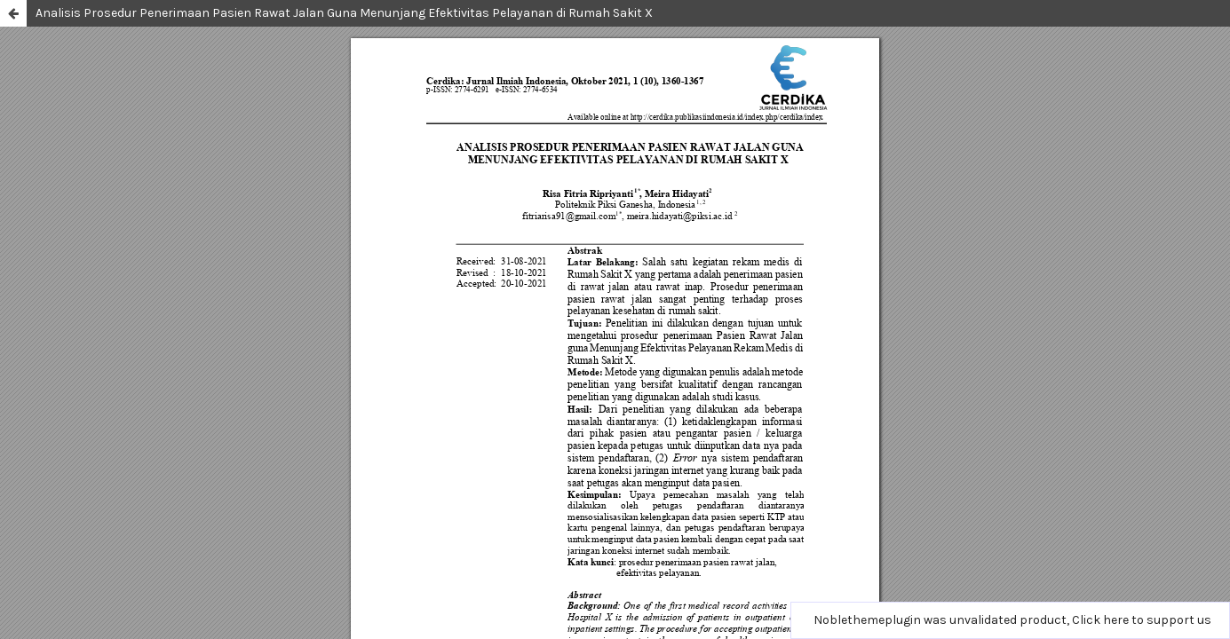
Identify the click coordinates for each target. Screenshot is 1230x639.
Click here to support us (1141, 619)
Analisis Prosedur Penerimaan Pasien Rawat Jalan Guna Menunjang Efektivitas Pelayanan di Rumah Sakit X (344, 12)
